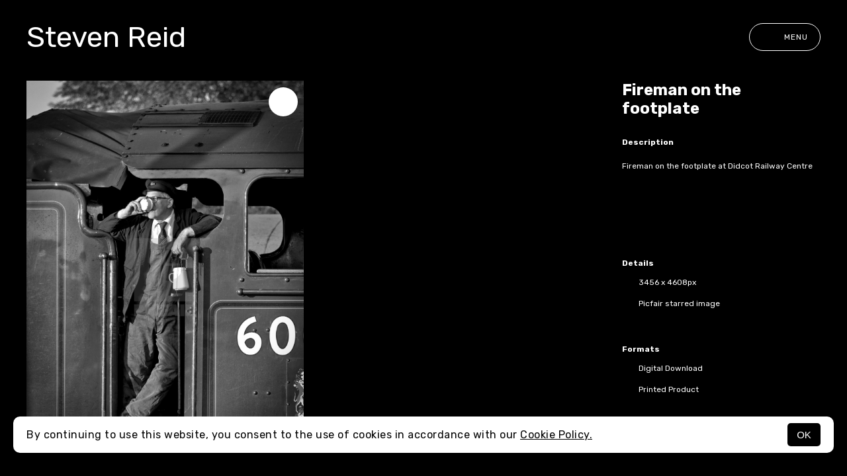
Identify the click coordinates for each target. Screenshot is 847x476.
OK (804, 434)
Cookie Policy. (556, 434)
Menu (785, 37)
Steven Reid (106, 37)
